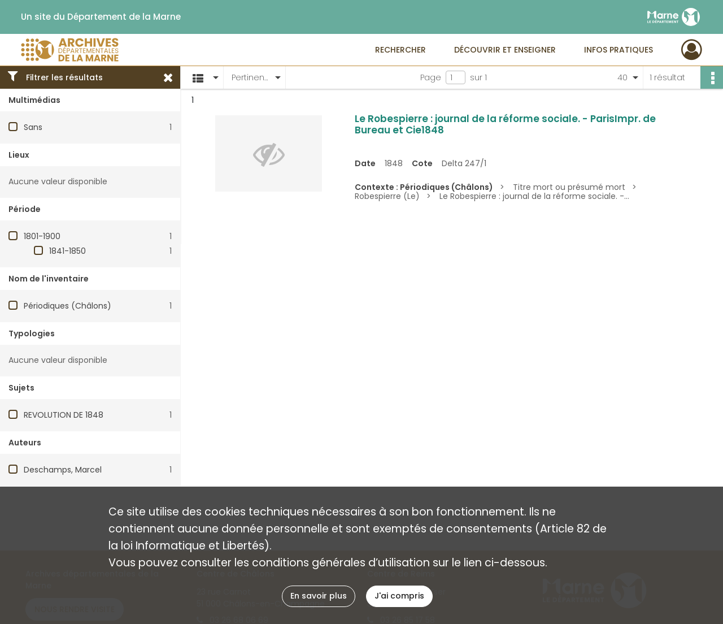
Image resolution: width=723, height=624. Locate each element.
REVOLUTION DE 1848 (63, 415)
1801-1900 (42, 236)
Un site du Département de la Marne (101, 17)
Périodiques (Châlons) (67, 305)
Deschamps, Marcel (63, 469)
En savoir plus (318, 595)
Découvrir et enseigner (505, 49)
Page (430, 77)
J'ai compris (399, 595)
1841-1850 (67, 251)
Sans (33, 127)
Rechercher (400, 49)
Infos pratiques (618, 49)
